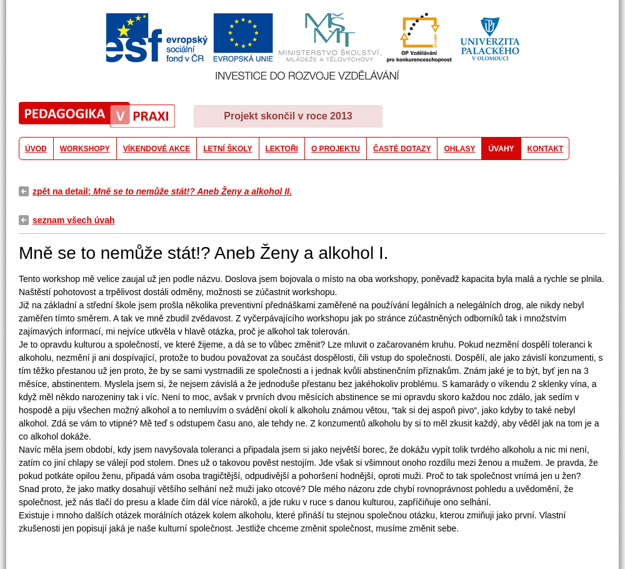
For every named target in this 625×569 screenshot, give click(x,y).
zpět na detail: (162, 191)
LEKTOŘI (282, 148)
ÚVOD (36, 148)
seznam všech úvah (73, 220)
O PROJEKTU (335, 148)
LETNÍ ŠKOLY (227, 148)
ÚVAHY (501, 148)
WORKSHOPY (85, 148)
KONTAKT (546, 148)
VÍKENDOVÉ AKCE (157, 148)
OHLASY (459, 148)
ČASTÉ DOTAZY (402, 148)
